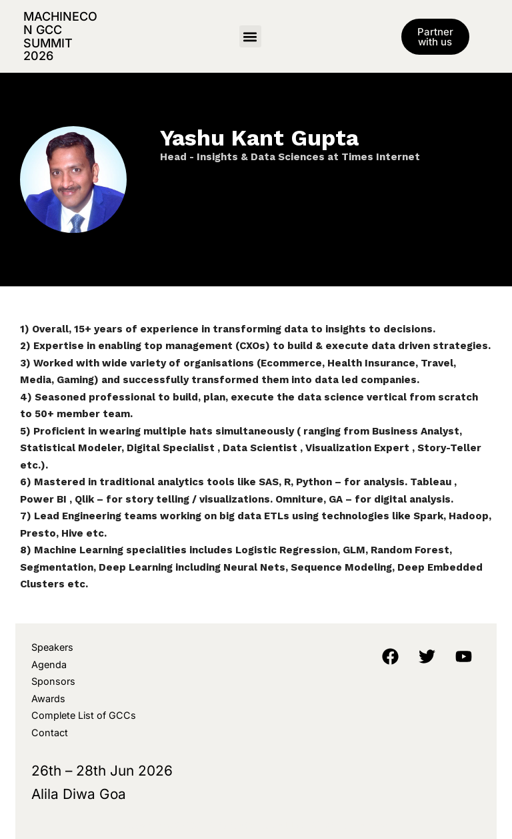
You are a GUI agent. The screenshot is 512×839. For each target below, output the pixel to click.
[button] (250, 36)
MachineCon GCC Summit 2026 (60, 36)
